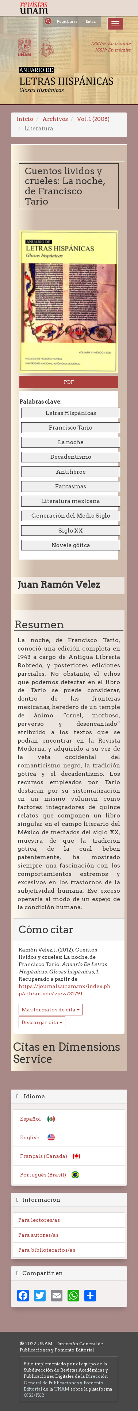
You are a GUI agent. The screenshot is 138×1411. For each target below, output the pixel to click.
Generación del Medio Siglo (70, 515)
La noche (71, 442)
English (30, 1137)
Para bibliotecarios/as (46, 1250)
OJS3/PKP (33, 1395)
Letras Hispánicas (71, 412)
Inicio (24, 119)
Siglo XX (70, 530)
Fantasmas (70, 486)
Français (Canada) (43, 1156)
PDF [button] (69, 382)
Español (30, 1119)
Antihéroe (71, 471)
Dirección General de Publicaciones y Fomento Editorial (66, 1382)
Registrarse (67, 21)
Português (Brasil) (43, 1175)
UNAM (61, 1389)
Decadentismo (70, 456)
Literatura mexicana (70, 500)
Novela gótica (70, 545)
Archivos (55, 119)
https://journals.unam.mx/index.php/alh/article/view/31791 (65, 989)
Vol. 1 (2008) (93, 119)
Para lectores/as (39, 1220)
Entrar (91, 21)
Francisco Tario (70, 427)
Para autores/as (38, 1235)
